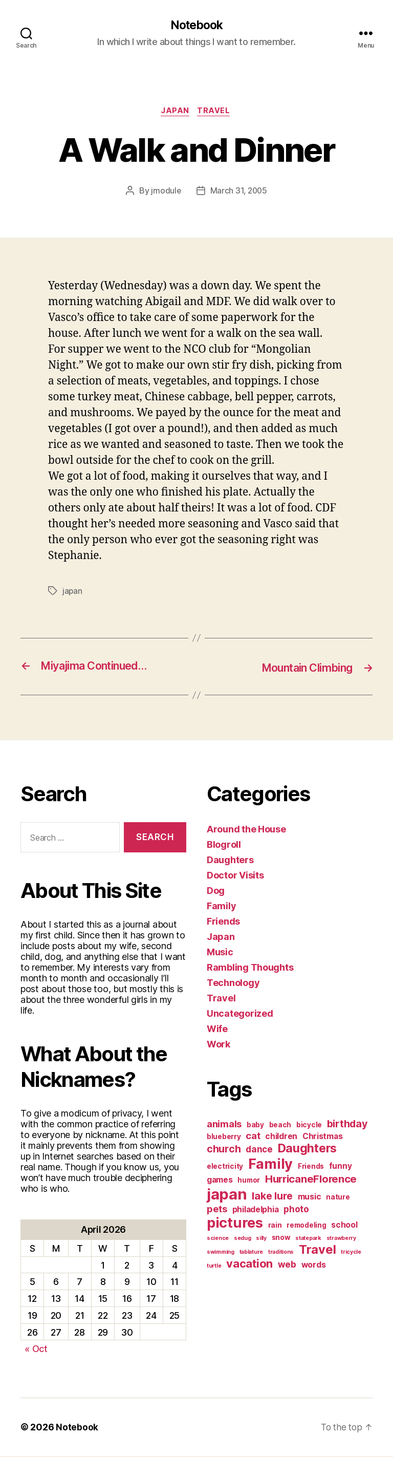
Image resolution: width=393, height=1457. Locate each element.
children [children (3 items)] (281, 1137)
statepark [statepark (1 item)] (308, 1239)
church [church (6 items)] (224, 1150)
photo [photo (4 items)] (296, 1210)
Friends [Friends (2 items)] (311, 1167)
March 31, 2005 (238, 192)
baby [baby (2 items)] (255, 1126)
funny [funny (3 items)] (340, 1167)
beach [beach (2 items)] (280, 1126)
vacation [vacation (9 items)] (249, 1264)
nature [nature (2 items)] (338, 1198)
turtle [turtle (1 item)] (214, 1266)
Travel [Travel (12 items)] (317, 1250)
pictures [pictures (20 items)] (235, 1223)
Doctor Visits (235, 876)
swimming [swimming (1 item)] (220, 1253)
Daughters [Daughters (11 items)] (307, 1149)
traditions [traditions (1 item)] (281, 1253)
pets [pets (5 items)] (217, 1209)
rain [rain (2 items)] (275, 1226)
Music (220, 953)
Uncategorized (240, 1014)
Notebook (196, 25)
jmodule (165, 192)
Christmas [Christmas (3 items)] (322, 1137)
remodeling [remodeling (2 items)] (306, 1226)
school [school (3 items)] (344, 1226)
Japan (175, 112)
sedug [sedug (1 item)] (242, 1239)
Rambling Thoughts (250, 968)
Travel (216, 112)
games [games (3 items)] (220, 1181)
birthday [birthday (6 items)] (347, 1125)
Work (218, 1045)
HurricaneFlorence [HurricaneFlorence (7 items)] (311, 1179)
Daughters (230, 860)
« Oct (36, 1349)
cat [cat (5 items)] (253, 1136)
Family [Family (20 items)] (270, 1164)
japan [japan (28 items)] (227, 1195)
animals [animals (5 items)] (224, 1124)
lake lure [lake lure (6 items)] (272, 1197)
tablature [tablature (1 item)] (251, 1253)
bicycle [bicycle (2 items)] (309, 1126)
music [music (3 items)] (309, 1198)
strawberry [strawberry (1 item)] (341, 1239)
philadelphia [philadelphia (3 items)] (255, 1210)
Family (221, 907)
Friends (223, 922)
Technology (233, 983)
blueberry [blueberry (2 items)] (224, 1137)
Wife (217, 1029)
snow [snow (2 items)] (281, 1238)
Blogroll (224, 845)
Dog (216, 891)
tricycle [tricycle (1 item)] (351, 1253)
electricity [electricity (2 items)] (225, 1167)
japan (72, 592)
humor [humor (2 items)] (248, 1181)
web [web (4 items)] (287, 1265)
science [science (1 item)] (218, 1239)
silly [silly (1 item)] (261, 1239)
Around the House (246, 830)
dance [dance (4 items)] (259, 1150)
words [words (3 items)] (313, 1266)
